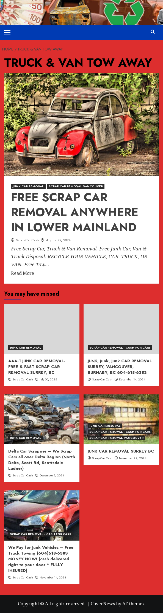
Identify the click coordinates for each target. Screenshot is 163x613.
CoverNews (103, 604)
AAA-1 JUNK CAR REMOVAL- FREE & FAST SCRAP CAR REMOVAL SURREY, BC (36, 366)
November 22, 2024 (132, 458)
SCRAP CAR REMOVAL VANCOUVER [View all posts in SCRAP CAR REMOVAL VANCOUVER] (76, 186)
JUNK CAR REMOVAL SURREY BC (121, 451)
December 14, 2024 (132, 379)
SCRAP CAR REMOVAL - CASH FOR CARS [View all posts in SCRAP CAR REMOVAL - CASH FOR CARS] (120, 347)
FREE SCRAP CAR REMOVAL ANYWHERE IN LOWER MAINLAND (74, 212)
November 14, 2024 (53, 577)
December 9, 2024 (52, 475)
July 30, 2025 (48, 379)
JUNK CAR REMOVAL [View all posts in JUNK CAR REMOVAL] (28, 186)
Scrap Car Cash (27, 240)
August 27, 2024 (58, 240)
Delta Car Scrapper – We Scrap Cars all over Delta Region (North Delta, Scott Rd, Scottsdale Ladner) (41, 459)
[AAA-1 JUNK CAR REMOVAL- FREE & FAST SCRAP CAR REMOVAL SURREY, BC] (41, 329)
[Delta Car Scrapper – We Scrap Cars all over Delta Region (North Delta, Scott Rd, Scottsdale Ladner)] (41, 419)
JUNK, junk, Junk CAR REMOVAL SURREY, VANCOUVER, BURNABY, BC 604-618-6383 (120, 366)
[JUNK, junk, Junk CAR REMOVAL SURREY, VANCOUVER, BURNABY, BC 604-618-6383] (121, 329)
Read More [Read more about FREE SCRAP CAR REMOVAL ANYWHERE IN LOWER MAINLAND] (22, 273)
